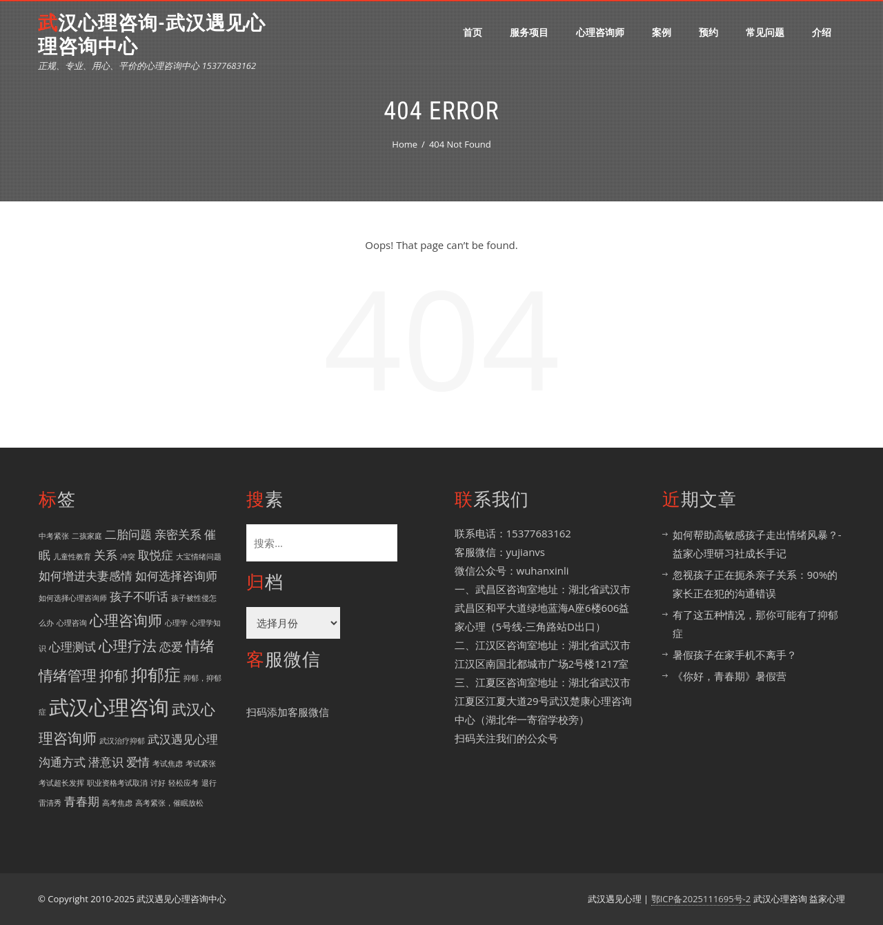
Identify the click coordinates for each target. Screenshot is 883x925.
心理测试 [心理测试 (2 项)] (72, 647)
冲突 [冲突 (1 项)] (127, 556)
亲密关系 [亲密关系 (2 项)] (178, 534)
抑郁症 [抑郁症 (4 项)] (156, 674)
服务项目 (529, 32)
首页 (472, 32)
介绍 (821, 32)
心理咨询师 (600, 32)
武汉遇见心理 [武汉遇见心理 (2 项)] (183, 739)
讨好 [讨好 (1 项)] (158, 783)
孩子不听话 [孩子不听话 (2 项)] (139, 596)
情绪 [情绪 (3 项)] (200, 645)
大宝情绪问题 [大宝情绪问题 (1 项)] (198, 556)
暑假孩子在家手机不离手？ (735, 655)
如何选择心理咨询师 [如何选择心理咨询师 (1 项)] (73, 598)
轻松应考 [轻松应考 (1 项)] (183, 783)
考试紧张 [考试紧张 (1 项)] (201, 763)
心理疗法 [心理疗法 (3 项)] (128, 645)
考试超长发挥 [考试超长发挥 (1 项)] (61, 783)
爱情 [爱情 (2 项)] (138, 762)
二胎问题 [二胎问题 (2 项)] (128, 534)
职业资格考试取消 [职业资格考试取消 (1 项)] (117, 783)
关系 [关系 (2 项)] (105, 555)
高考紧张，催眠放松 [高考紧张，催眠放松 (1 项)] (169, 803)
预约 (708, 32)
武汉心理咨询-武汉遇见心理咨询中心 (152, 35)
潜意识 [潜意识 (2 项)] (105, 762)
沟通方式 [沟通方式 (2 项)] (62, 762)
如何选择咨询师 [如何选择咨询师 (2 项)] (176, 576)
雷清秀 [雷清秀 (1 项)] (50, 803)
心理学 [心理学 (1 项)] (176, 623)
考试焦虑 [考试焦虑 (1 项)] (167, 763)
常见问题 (765, 32)
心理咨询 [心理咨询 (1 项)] (72, 623)
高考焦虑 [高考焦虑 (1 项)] (117, 803)
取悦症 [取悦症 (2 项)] (155, 555)
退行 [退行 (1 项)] (209, 783)
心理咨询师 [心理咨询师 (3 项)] (126, 620)
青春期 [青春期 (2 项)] (81, 801)
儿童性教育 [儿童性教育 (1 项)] (72, 556)
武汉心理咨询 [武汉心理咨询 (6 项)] (109, 707)
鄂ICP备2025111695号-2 (701, 899)
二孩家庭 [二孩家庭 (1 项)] (87, 536)
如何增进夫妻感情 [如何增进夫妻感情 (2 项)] (85, 576)
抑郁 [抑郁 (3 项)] (113, 675)
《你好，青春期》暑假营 (729, 676)
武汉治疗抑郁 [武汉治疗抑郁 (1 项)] (122, 741)
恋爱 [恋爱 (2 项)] (171, 647)
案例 (661, 32)
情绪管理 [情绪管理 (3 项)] (68, 675)
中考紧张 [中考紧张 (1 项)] (54, 536)
